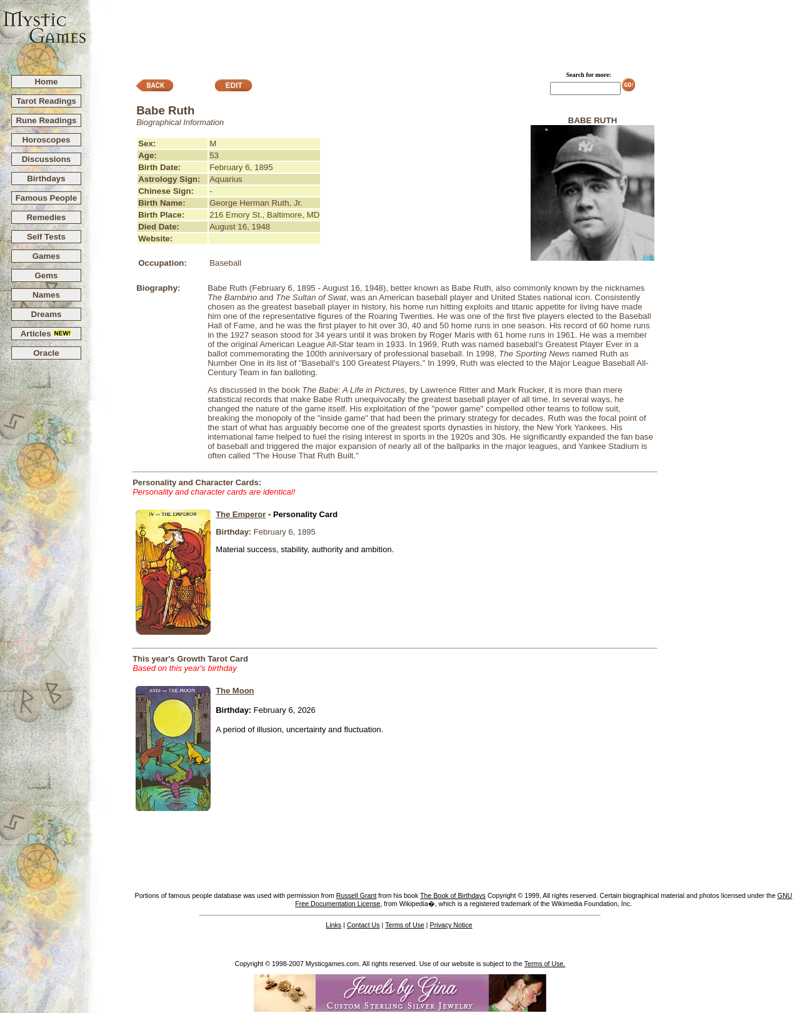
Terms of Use (404, 925)
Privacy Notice (451, 925)
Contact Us (363, 925)
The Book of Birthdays (453, 895)
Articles (46, 333)
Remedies (46, 217)
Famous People (47, 198)
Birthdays (46, 178)
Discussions (46, 159)
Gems (46, 275)
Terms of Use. (545, 963)
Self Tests (46, 236)
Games (46, 256)
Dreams (46, 314)
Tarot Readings (46, 101)
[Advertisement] (443, 32)
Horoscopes (46, 139)
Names (46, 295)
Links (333, 925)
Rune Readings (46, 120)
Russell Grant (356, 895)
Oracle (46, 353)
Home (46, 81)
